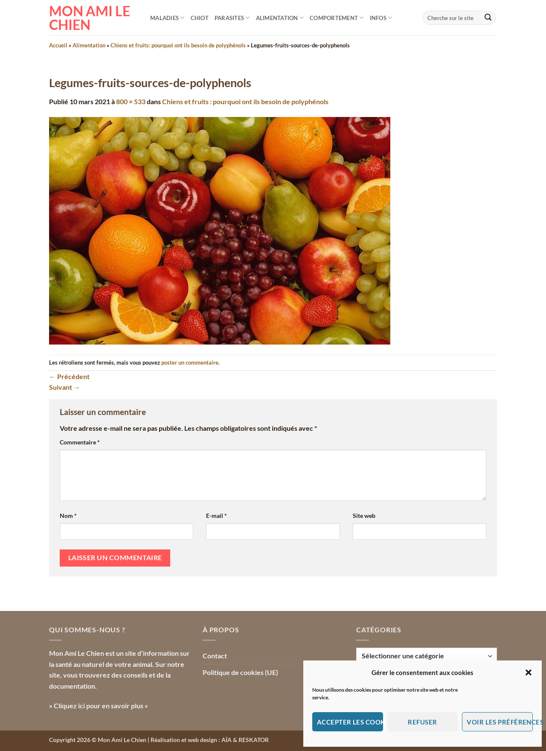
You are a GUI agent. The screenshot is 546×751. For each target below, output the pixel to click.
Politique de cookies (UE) (240, 672)
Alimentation (280, 18)
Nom (68, 515)
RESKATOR (253, 739)
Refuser (422, 722)
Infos (381, 18)
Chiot (200, 18)
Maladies (167, 18)
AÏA (226, 739)
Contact (215, 656)
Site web (364, 515)
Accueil (58, 45)
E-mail (216, 515)
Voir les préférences (500, 722)
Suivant (64, 387)
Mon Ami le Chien (89, 18)
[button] (528, 672)
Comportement (337, 18)
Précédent (69, 376)
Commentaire (80, 442)
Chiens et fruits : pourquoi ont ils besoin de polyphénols (245, 101)
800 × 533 (130, 101)
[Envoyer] (488, 18)
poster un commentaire (189, 362)
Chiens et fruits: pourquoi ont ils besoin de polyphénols (178, 45)
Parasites (232, 18)
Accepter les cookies (350, 722)
